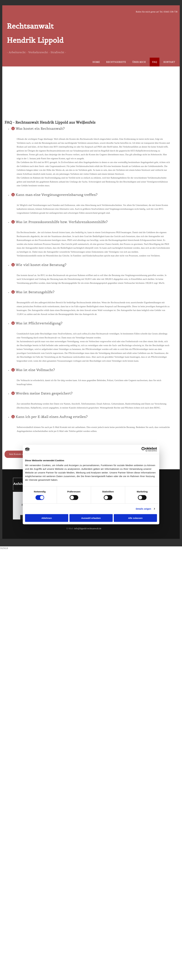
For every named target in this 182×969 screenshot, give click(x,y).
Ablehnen (46, 518)
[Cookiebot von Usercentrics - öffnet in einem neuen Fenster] (143, 449)
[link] (13, 128)
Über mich (139, 62)
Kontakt (169, 62)
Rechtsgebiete (116, 62)
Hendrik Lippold (35, 40)
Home (96, 62)
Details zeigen (143, 508)
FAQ (154, 62)
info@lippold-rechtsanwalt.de (87, 528)
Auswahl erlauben (91, 518)
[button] (20, 454)
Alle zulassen (135, 518)
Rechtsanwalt (30, 26)
